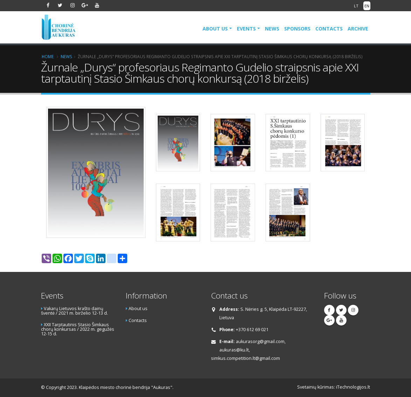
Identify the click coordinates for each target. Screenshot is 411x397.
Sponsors (297, 28)
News (272, 28)
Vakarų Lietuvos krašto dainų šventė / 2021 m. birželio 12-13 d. (74, 311)
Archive (358, 28)
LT (356, 5)
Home (48, 56)
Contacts (329, 28)
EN (366, 5)
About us (215, 28)
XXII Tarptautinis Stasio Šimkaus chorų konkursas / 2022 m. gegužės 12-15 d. (77, 329)
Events (246, 28)
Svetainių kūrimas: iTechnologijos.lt (333, 387)
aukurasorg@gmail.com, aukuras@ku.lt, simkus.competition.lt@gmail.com (248, 349)
